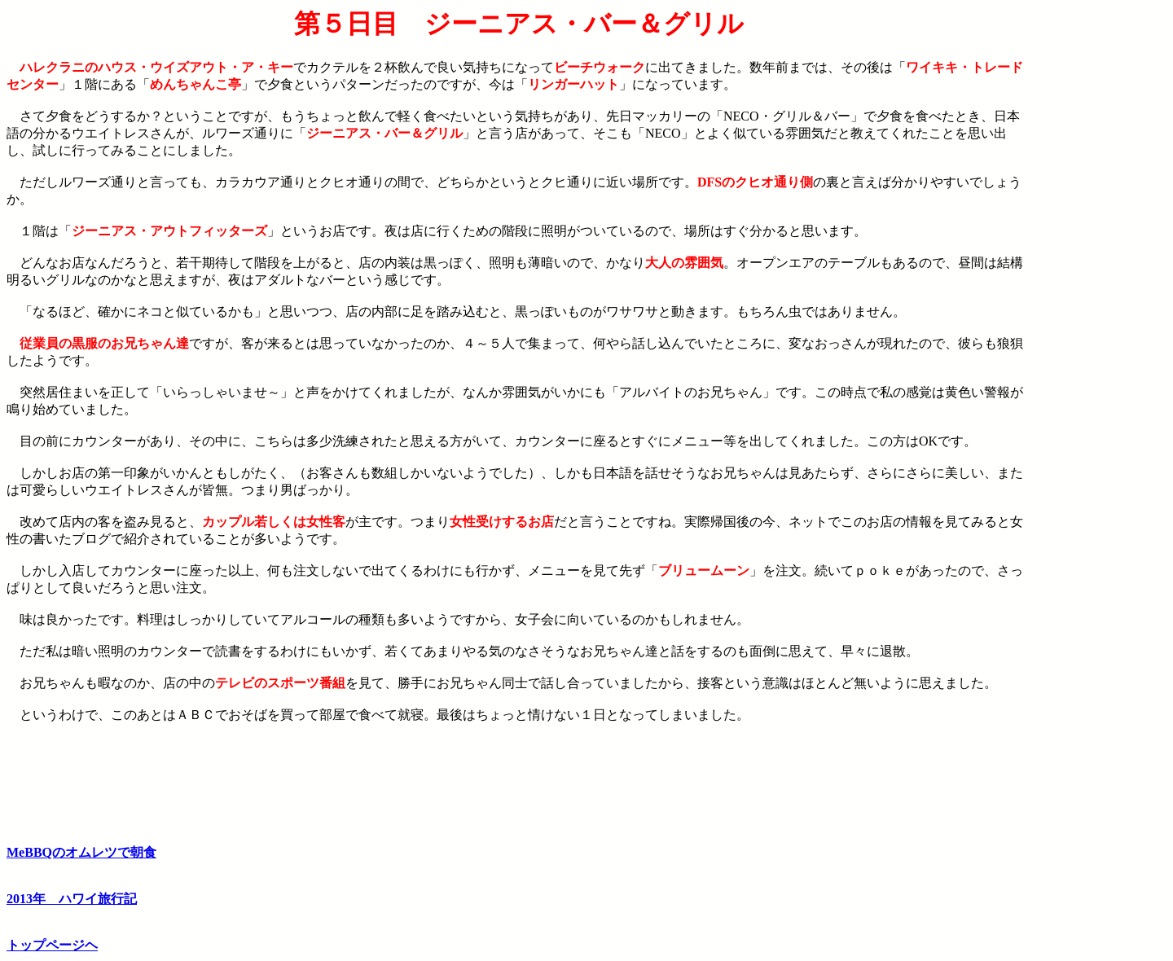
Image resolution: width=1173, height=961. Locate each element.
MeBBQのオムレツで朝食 (81, 852)
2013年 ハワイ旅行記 (72, 899)
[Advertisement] (1099, 253)
